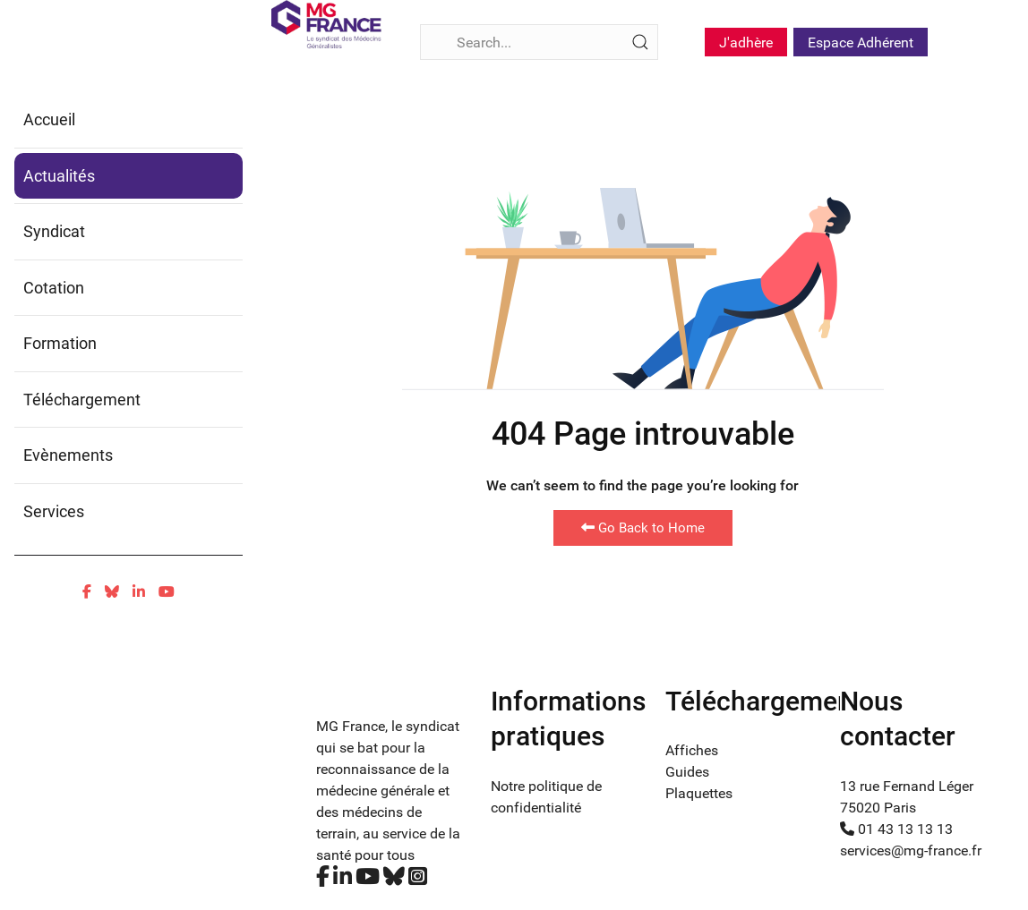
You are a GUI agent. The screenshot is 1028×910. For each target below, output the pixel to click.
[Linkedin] (139, 591)
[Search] (539, 42)
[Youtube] (166, 591)
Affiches (691, 750)
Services (53, 511)
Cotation (53, 287)
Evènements (68, 455)
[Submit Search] (640, 42)
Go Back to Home (643, 528)
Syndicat (54, 231)
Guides (687, 771)
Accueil (49, 119)
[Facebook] (86, 591)
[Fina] (326, 24)
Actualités (59, 175)
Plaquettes (698, 793)
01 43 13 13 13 (896, 829)
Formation (60, 343)
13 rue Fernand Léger (906, 786)
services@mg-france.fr (910, 850)
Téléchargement (82, 399)
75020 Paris (878, 807)
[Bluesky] (112, 591)
